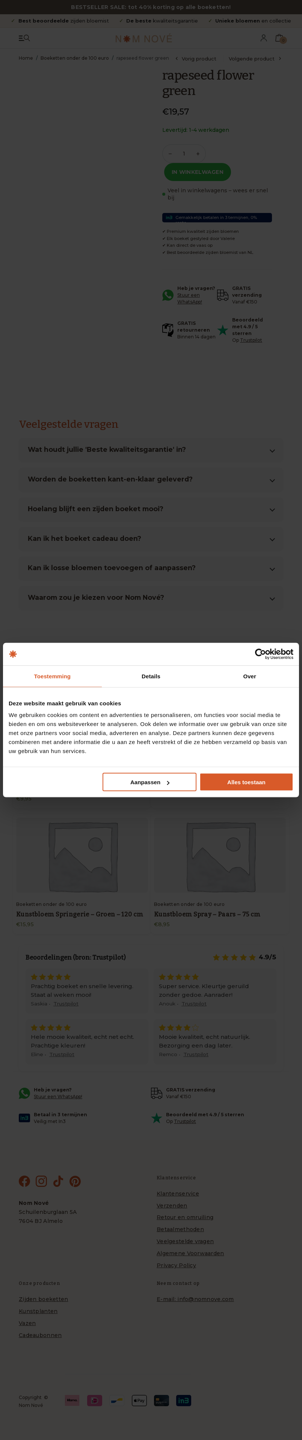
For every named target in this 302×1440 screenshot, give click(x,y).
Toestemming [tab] (52, 676)
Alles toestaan (246, 782)
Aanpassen (149, 782)
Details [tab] (151, 676)
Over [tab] (249, 676)
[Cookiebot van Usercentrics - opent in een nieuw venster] (260, 654)
